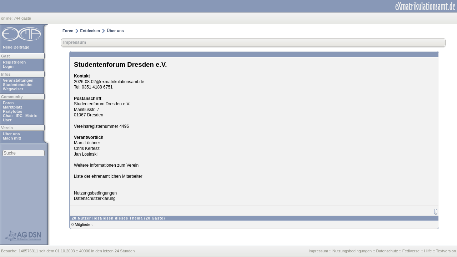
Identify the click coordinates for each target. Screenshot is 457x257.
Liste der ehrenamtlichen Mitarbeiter (108, 176)
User (7, 120)
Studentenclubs (17, 84)
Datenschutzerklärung (95, 198)
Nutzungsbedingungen (95, 193)
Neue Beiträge (16, 47)
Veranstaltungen (18, 80)
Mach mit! (12, 138)
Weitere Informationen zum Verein (106, 165)
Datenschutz (387, 251)
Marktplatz (12, 107)
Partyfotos (12, 111)
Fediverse (411, 251)
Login (8, 66)
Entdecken (90, 31)
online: (7, 18)
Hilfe (428, 251)
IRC (19, 116)
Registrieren (14, 62)
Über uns (11, 134)
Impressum (74, 42)
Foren (8, 103)
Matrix (31, 116)
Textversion (446, 251)
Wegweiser (13, 89)
